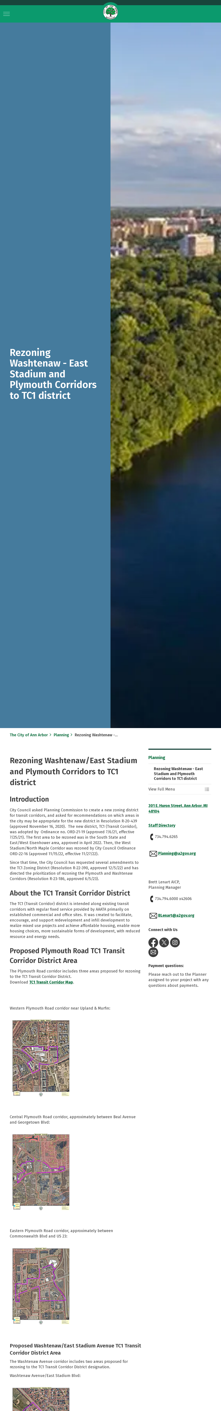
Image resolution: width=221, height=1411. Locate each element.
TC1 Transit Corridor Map (51, 982)
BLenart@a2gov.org (176, 915)
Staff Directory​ (161, 825)
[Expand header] (6, 14)
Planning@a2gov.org (177, 853)
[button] (41, 1058)
